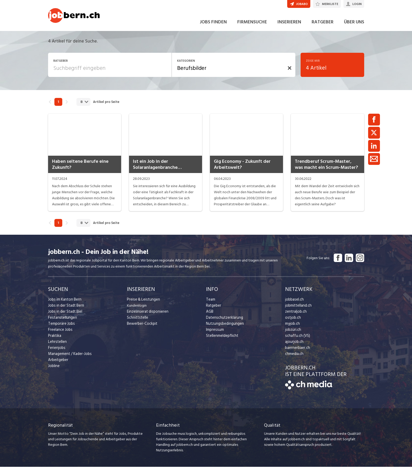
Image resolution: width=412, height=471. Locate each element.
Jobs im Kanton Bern (64, 303)
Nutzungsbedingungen (223, 328)
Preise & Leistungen (142, 303)
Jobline (53, 370)
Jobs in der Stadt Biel (64, 315)
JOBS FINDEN (213, 26)
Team (210, 303)
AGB (209, 315)
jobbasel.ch (294, 303)
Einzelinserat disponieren (146, 315)
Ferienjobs (56, 352)
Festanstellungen (61, 321)
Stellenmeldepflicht (221, 340)
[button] (289, 72)
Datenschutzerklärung (223, 321)
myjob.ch (292, 328)
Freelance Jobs (59, 334)
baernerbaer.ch (296, 352)
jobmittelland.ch (298, 309)
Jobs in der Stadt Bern (65, 309)
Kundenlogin (137, 309)
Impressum (214, 334)
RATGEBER (322, 26)
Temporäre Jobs (60, 328)
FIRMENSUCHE (252, 26)
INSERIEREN (289, 26)
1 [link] (58, 106)
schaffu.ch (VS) (296, 340)
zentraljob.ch (295, 315)
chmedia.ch (294, 358)
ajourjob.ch (293, 346)
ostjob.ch (292, 321)
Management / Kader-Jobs (69, 358)
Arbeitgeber (58, 364)
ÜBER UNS (354, 26)
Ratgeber (213, 309)
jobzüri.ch (292, 334)
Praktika (54, 340)
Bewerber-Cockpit (141, 328)
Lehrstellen (56, 346)
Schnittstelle (137, 321)
